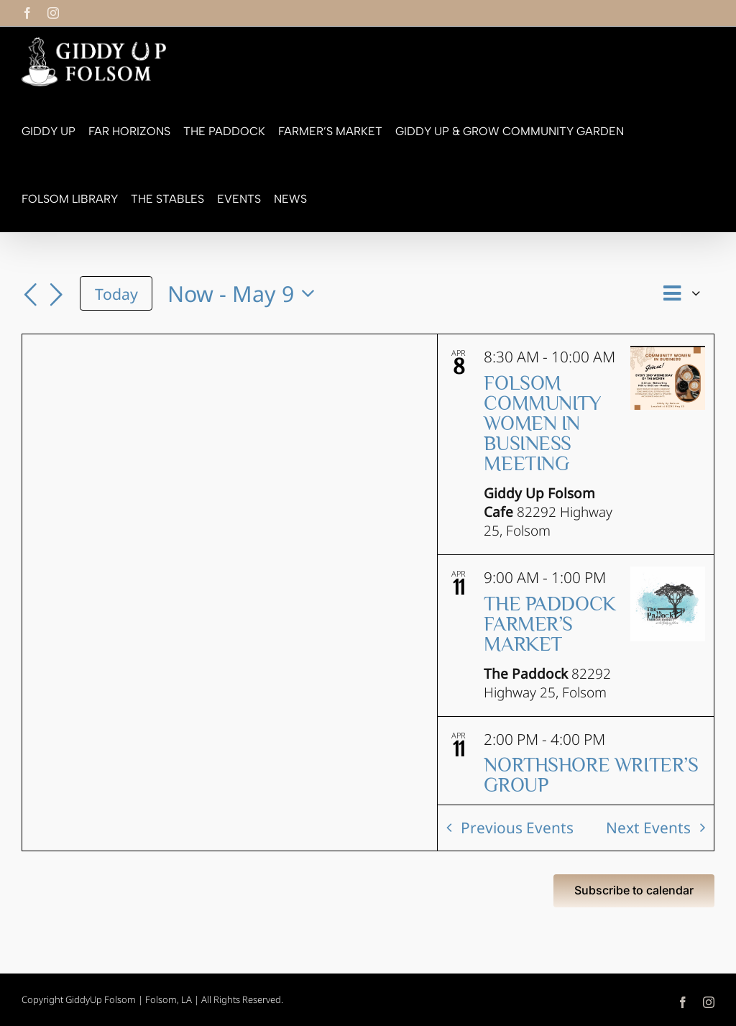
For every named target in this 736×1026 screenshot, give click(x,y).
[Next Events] (56, 295)
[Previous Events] (30, 295)
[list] (575, 569)
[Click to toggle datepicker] (245, 293)
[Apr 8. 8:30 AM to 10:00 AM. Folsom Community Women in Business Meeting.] (575, 444)
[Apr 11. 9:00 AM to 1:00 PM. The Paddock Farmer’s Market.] (575, 635)
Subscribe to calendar (634, 890)
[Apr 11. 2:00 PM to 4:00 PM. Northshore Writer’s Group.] (575, 787)
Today (116, 293)
